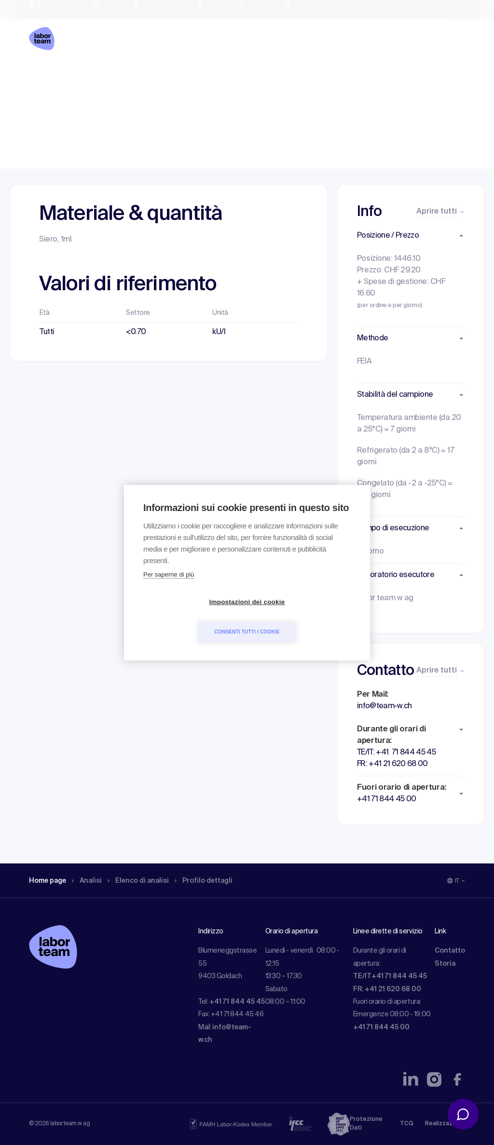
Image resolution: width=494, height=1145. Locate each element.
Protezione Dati (366, 1124)
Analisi (92, 75)
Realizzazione (445, 1124)
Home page (49, 74)
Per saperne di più (168, 589)
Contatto (450, 950)
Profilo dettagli (209, 74)
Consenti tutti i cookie (302, 617)
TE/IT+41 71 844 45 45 (390, 976)
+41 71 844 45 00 (381, 1027)
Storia (445, 963)
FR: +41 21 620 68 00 (387, 989)
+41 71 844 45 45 (237, 1001)
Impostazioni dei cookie (192, 616)
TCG (406, 1124)
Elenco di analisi (141, 74)
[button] (411, 236)
